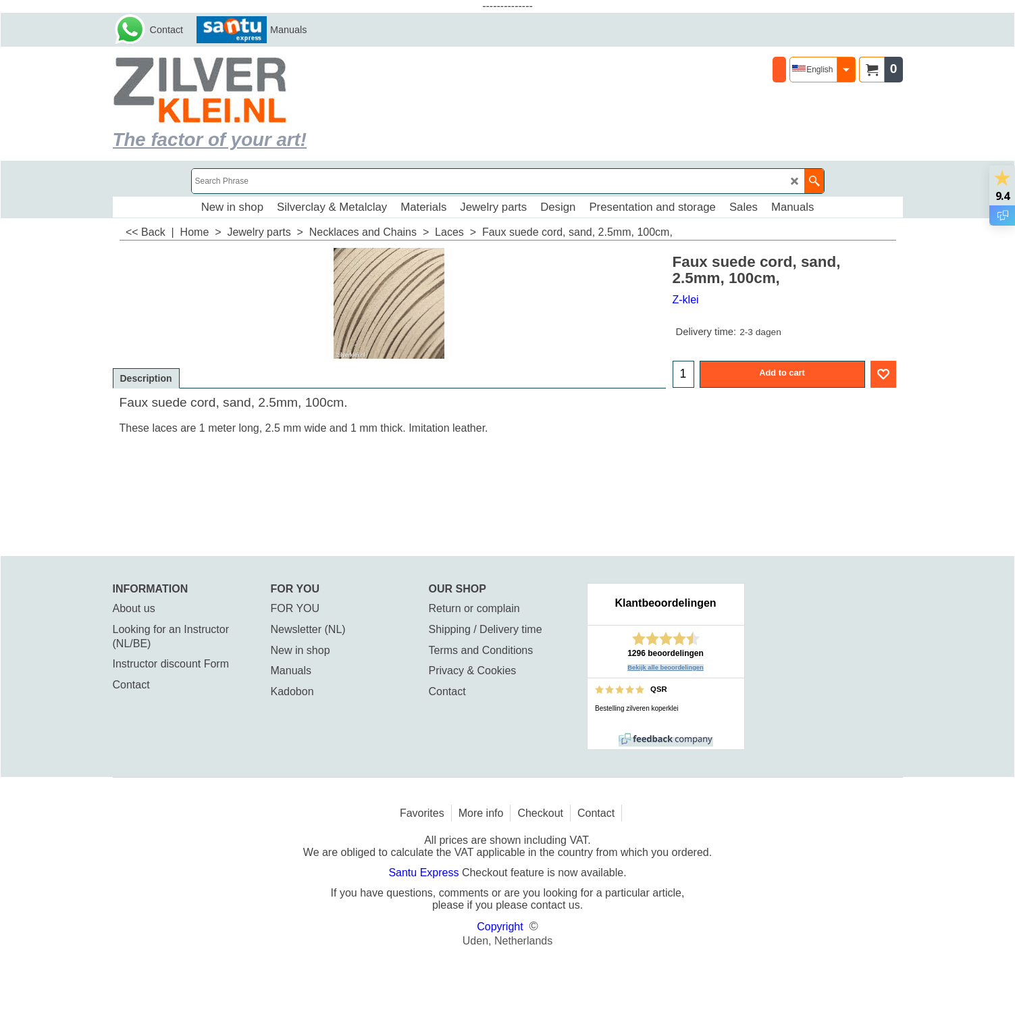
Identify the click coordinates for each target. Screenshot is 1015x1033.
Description (146, 378)
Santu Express (425, 872)
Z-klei (686, 299)
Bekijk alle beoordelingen (665, 667)
